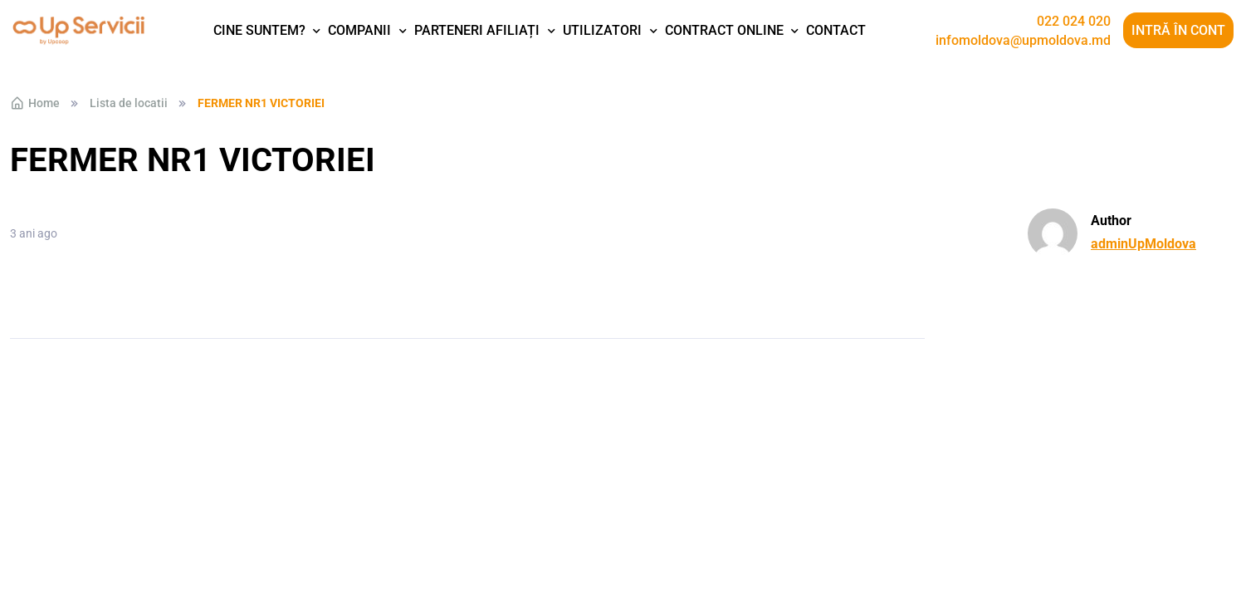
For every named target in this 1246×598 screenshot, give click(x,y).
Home (35, 103)
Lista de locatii (129, 103)
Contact (836, 30)
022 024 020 (1074, 21)
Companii (359, 30)
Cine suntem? (259, 30)
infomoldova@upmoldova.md (1023, 40)
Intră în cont (1178, 30)
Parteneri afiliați (477, 30)
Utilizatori (602, 30)
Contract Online (724, 30)
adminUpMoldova (1143, 244)
